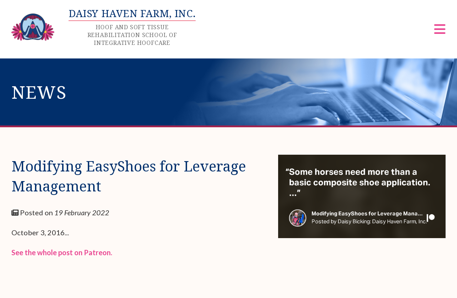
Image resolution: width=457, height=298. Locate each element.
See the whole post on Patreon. (61, 252)
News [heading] (39, 92)
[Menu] (440, 31)
